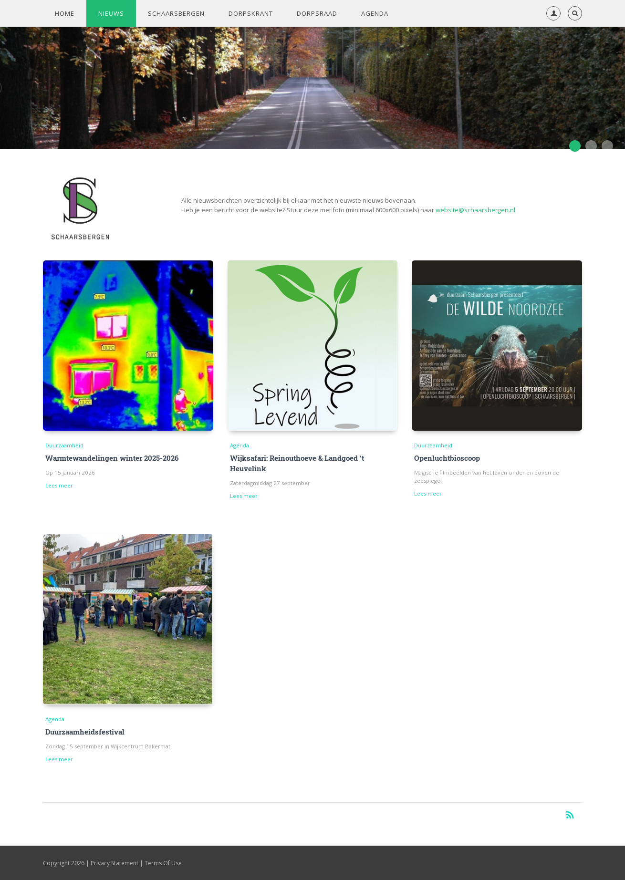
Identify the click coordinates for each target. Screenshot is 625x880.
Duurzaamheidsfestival (85, 731)
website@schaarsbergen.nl (475, 210)
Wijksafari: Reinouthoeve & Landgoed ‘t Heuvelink (297, 463)
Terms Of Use (163, 863)
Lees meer (59, 485)
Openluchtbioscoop (447, 458)
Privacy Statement (114, 863)
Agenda (239, 445)
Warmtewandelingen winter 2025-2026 (111, 458)
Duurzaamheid (64, 445)
